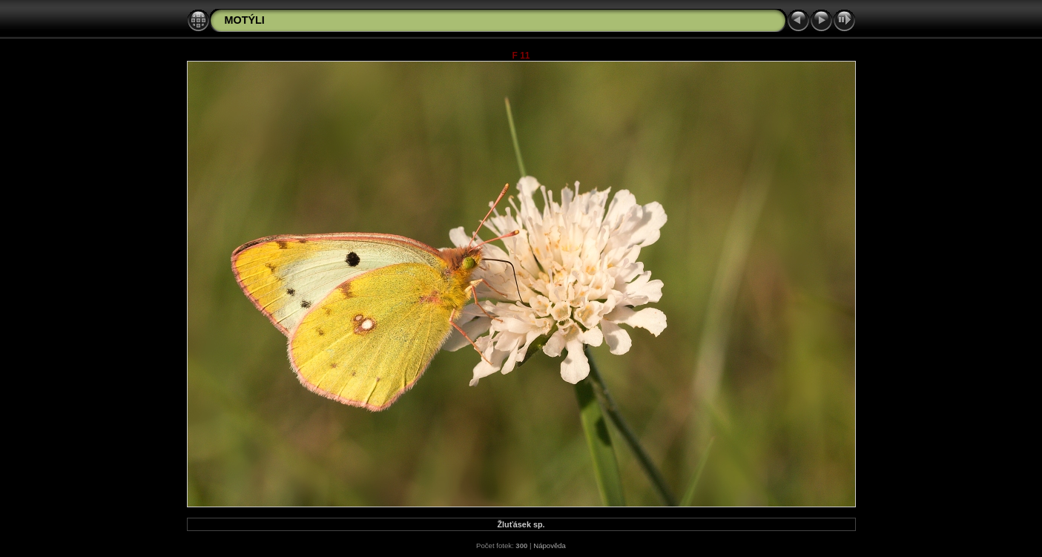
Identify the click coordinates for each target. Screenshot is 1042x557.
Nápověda (549, 545)
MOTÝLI (245, 20)
